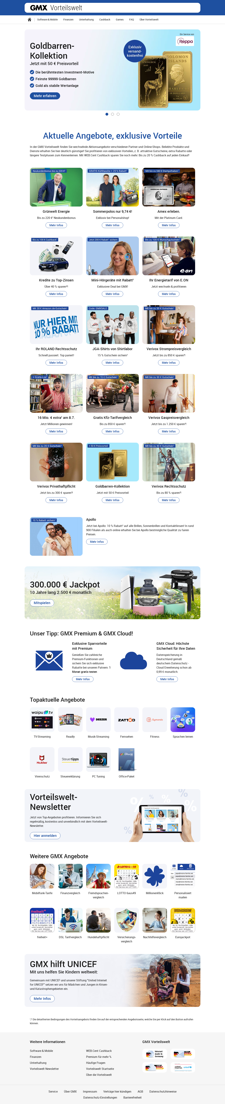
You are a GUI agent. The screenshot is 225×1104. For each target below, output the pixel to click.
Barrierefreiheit (132, 1097)
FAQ (131, 19)
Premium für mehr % (98, 1057)
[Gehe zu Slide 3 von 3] (118, 114)
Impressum (90, 1091)
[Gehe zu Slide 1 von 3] (106, 114)
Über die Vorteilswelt (99, 1075)
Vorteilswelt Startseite (100, 1069)
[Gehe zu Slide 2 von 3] (112, 114)
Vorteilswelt (66, 8)
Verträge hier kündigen (117, 1091)
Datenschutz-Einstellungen (100, 1097)
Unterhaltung (86, 19)
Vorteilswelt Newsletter (44, 1069)
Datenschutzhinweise (162, 1091)
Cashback (104, 19)
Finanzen (68, 19)
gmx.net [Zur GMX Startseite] (38, 8)
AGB (140, 1091)
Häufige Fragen (95, 1063)
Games (120, 19)
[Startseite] (29, 19)
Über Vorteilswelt (149, 19)
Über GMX (70, 1091)
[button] (45, 95)
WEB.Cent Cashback (99, 1051)
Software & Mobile (47, 19)
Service (53, 1091)
